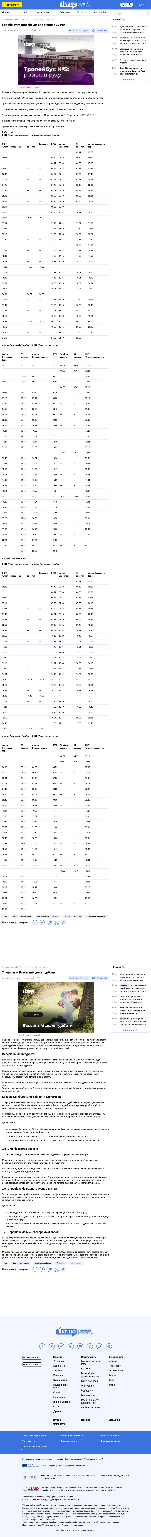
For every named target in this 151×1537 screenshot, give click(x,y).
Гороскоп (114, 1375)
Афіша (113, 1361)
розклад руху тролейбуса (47, 916)
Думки (57, 1411)
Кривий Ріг (59, 1365)
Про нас (81, 12)
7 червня (60, 1263)
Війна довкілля (89, 1381)
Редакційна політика (72, 1435)
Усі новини (128, 79)
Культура (58, 1375)
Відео (112, 1380)
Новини (6, 12)
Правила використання (34, 1435)
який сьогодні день (43, 1263)
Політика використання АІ (33, 1448)
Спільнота (59, 1423)
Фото (56, 1406)
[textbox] (128, 13)
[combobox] (128, 13)
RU (147, 4)
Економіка (59, 1397)
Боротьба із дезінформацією (90, 1375)
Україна (57, 1370)
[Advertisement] (55, 946)
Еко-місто (86, 1368)
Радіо (112, 1384)
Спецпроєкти (42, 12)
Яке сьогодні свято (21, 1263)
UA (140, 4)
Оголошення (116, 1370)
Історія (24, 12)
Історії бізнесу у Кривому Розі (90, 1401)
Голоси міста (88, 1395)
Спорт (56, 1392)
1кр (5, 916)
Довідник (64, 12)
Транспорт (115, 1365)
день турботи (76, 1263)
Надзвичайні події (60, 1386)
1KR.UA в (80, 30)
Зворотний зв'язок (110, 1441)
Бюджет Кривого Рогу (90, 1362)
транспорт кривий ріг (72, 916)
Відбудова (87, 1390)
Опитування (87, 1385)
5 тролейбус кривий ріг (96, 916)
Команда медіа (69, 1441)
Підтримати (12, 4)
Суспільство (60, 1380)
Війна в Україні (61, 1401)
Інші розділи (99, 12)
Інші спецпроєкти (90, 1407)
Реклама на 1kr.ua (109, 1435)
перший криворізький (22, 916)
